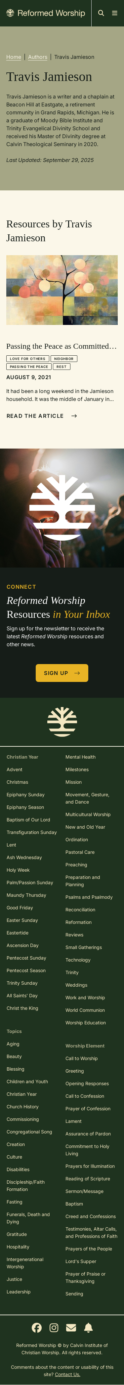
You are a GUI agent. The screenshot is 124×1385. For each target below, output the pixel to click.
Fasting (14, 1202)
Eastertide (17, 932)
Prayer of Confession (87, 1108)
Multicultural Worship (88, 814)
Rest (61, 367)
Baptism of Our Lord (28, 819)
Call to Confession (84, 1096)
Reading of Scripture (87, 1178)
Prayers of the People (88, 1248)
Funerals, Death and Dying (28, 1217)
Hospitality (18, 1246)
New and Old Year (85, 827)
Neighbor (64, 359)
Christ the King (22, 1008)
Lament (73, 1121)
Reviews (74, 934)
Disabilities (18, 1169)
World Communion (85, 1010)
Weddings (76, 985)
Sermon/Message (84, 1191)
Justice (14, 1279)
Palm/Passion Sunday (30, 882)
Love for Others (28, 359)
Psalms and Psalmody (89, 897)
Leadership (19, 1291)
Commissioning (23, 1119)
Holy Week (18, 870)
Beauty (14, 1056)
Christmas (17, 782)
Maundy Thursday (26, 895)
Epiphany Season (25, 807)
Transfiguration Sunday (32, 832)
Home (13, 57)
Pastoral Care (80, 852)
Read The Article (42, 416)
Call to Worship (81, 1058)
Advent (14, 769)
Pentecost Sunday (26, 958)
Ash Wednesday (24, 857)
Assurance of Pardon (88, 1133)
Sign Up (62, 673)
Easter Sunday (22, 920)
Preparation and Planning (82, 880)
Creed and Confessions (90, 1216)
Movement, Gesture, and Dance (87, 798)
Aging (13, 1044)
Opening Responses (87, 1083)
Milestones (77, 769)
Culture (14, 1157)
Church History (23, 1106)
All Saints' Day (22, 995)
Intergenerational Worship (25, 1262)
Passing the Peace (29, 367)
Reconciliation (80, 909)
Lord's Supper (80, 1261)
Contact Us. (67, 1374)
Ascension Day (23, 945)
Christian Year (22, 1094)
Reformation (78, 922)
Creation (16, 1144)
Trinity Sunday (22, 983)
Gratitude (17, 1234)
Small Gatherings (83, 947)
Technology (78, 960)
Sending (74, 1293)
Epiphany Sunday (26, 794)
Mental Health (80, 757)
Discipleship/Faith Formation (26, 1185)
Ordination (76, 839)
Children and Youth (27, 1081)
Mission (73, 782)
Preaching (76, 864)
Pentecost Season (26, 970)
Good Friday (20, 907)
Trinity (72, 972)
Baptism (74, 1204)
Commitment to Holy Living (87, 1149)
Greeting (74, 1071)
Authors (37, 57)
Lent (11, 845)
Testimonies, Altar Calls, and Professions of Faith (91, 1232)
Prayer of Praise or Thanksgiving (85, 1277)
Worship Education (85, 1022)
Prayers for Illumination (90, 1166)
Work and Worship (85, 997)
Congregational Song (29, 1131)
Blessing (15, 1069)
